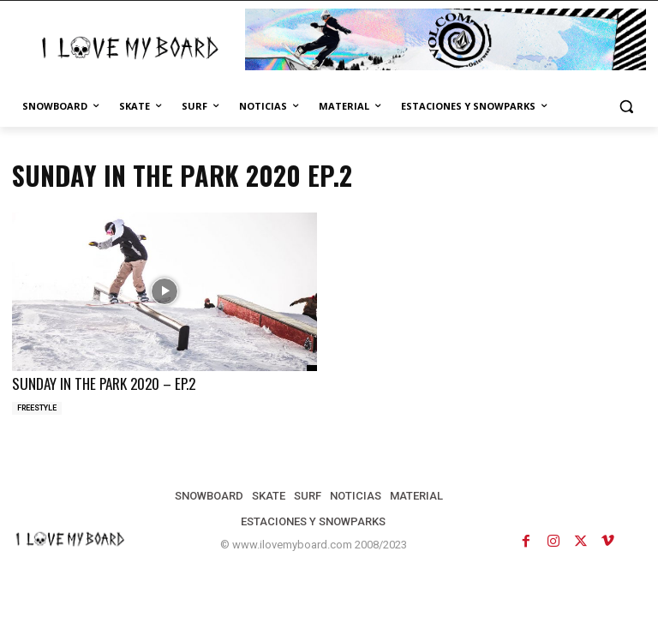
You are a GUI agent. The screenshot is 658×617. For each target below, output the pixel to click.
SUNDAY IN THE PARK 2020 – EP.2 (103, 382)
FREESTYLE (37, 407)
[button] (626, 107)
